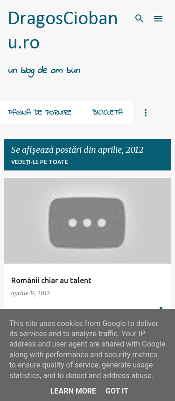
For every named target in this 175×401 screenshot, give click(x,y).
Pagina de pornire (39, 112)
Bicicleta (107, 112)
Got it (116, 391)
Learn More (73, 391)
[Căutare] (139, 18)
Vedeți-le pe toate (39, 162)
